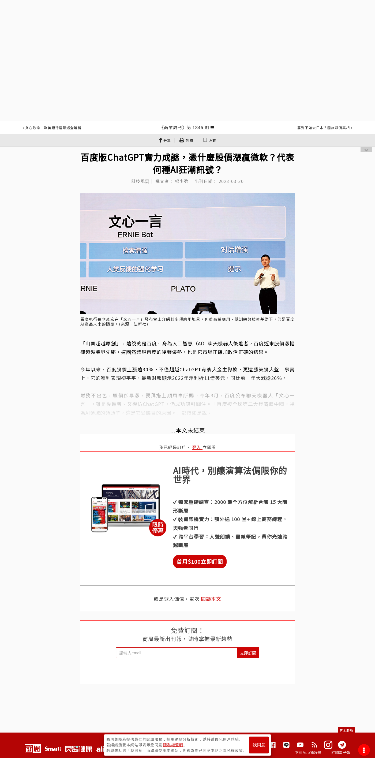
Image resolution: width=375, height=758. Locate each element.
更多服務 (346, 730)
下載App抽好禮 (308, 752)
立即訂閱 (248, 653)
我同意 (259, 745)
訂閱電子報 (340, 752)
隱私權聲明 (173, 745)
